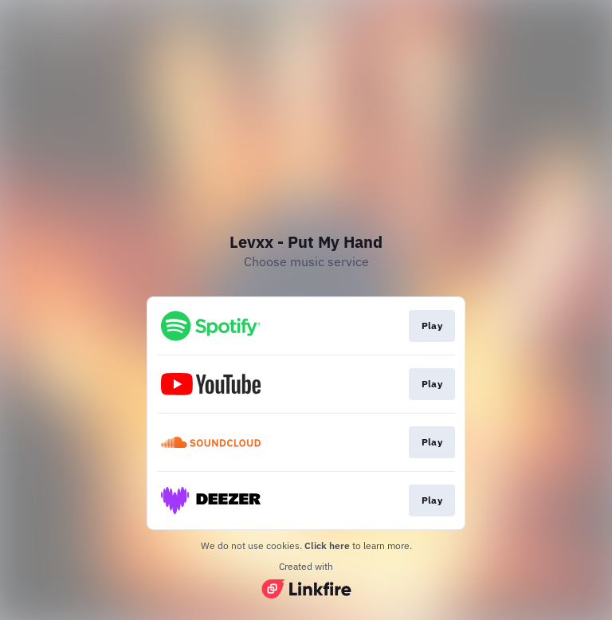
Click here (327, 545)
